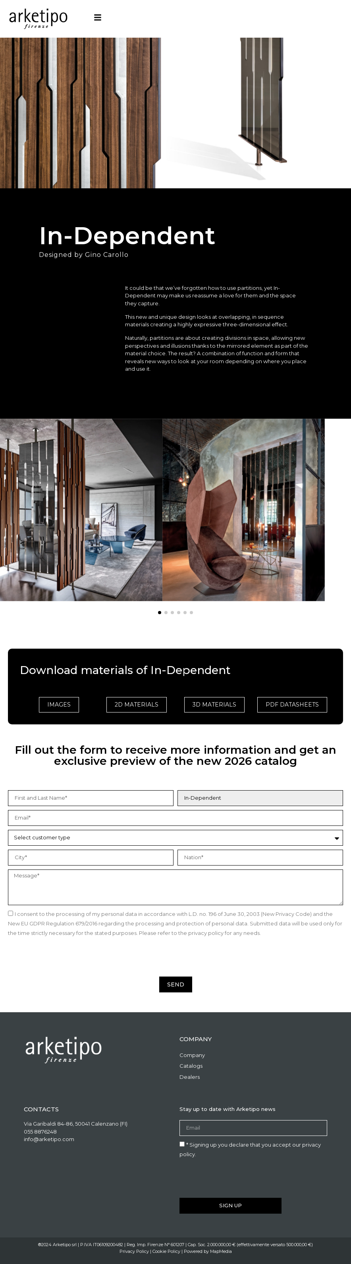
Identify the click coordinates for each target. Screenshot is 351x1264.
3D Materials (214, 704)
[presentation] (68, 957)
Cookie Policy (166, 1251)
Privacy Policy (134, 1251)
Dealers (189, 1077)
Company (192, 1055)
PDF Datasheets (292, 704)
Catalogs (190, 1066)
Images (59, 704)
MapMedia (221, 1251)
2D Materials (136, 704)
